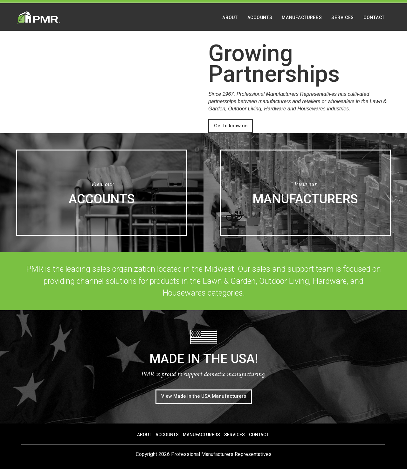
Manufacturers (302, 17)
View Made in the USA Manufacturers (203, 396)
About (230, 17)
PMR (38, 17)
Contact (374, 17)
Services (342, 17)
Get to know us (230, 126)
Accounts (259, 17)
